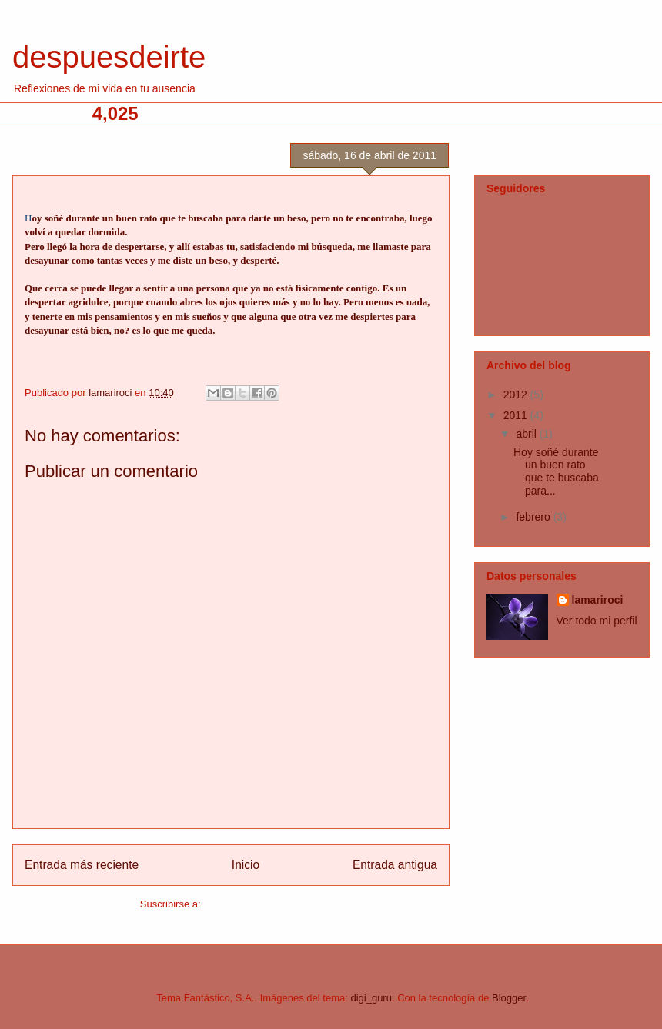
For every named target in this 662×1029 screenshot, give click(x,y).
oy (38, 218)
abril (527, 434)
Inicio (245, 864)
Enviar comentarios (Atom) (262, 904)
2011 (516, 415)
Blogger (509, 998)
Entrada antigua (395, 864)
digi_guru (371, 998)
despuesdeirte (109, 57)
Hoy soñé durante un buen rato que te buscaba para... (556, 471)
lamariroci (598, 600)
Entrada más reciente (82, 864)
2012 (516, 394)
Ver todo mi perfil (597, 620)
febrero (534, 517)
